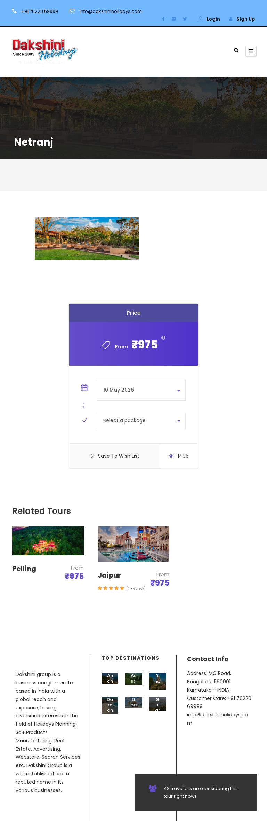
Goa (133, 702)
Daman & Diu (110, 713)
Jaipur (109, 575)
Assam (133, 681)
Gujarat (157, 707)
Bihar (157, 681)
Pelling (24, 568)
